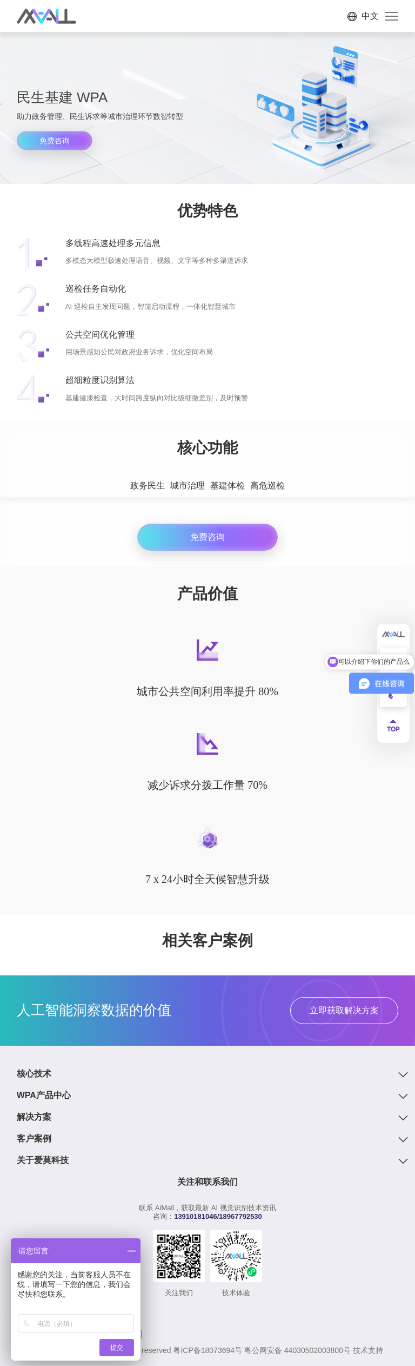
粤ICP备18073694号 (207, 1350)
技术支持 (368, 1350)
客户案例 (34, 1138)
